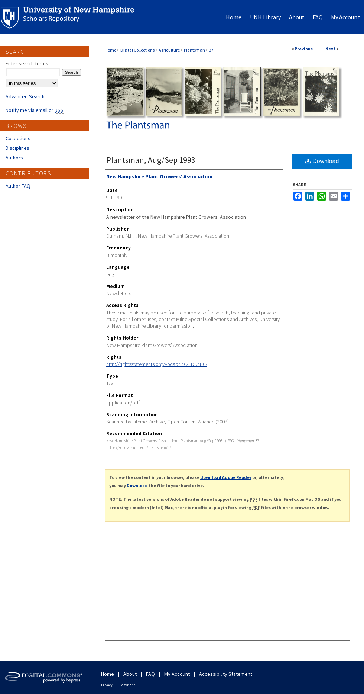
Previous (304, 49)
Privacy (107, 685)
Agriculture (169, 50)
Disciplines (17, 148)
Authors (14, 157)
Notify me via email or (35, 110)
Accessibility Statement (225, 674)
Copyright (127, 685)
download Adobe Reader (225, 477)
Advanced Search (25, 96)
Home (110, 50)
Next (330, 49)
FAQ (150, 674)
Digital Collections (137, 50)
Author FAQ (18, 185)
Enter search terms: (27, 63)
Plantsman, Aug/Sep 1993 (150, 160)
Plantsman (194, 50)
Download (322, 161)
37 (211, 50)
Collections (18, 138)
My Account (177, 674)
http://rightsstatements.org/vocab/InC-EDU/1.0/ (156, 364)
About (130, 674)
